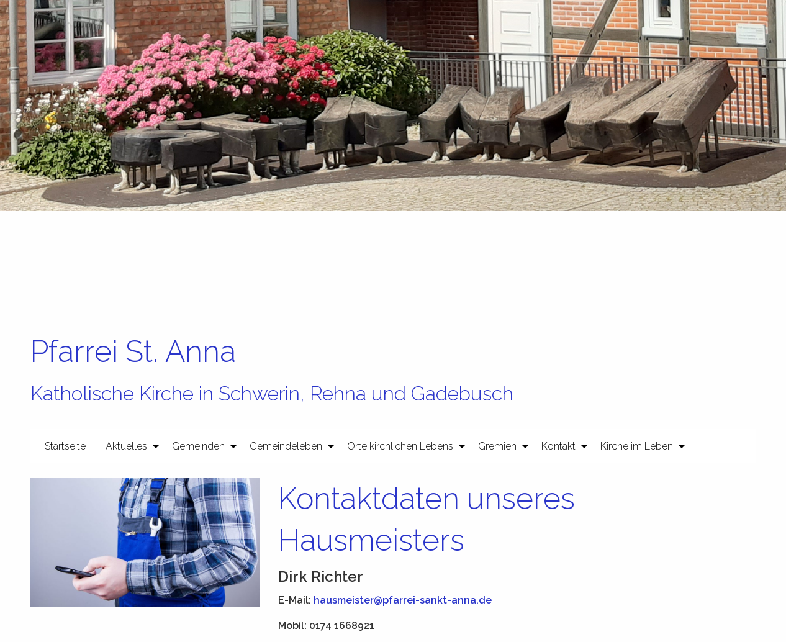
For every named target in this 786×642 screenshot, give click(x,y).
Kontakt (558, 446)
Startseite (65, 446)
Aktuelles (126, 446)
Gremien (497, 446)
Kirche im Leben (636, 446)
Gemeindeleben (286, 446)
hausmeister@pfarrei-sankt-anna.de (403, 600)
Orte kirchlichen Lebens (400, 446)
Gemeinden (198, 446)
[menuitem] (65, 446)
